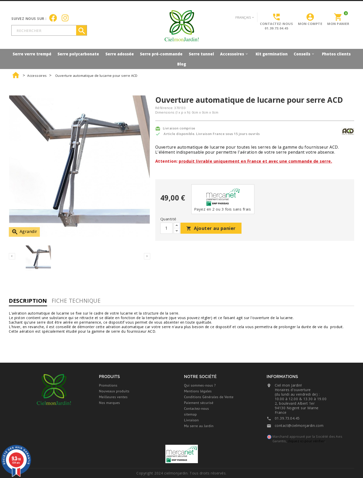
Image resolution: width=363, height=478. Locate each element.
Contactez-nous (196, 408)
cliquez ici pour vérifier (306, 441)
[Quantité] (166, 228)
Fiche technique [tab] (76, 300)
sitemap (190, 414)
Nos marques (109, 402)
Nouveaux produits (114, 391)
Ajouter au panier (211, 228)
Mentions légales (198, 391)
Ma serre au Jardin (199, 426)
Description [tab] (28, 300)
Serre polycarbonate (78, 53)
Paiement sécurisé (199, 402)
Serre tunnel (201, 53)
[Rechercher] (49, 30)
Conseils (305, 54)
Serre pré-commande (161, 53)
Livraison (191, 420)
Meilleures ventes (113, 397)
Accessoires (234, 54)
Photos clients (336, 53)
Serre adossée (119, 53)
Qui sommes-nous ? (200, 385)
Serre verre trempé (32, 53)
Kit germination (272, 53)
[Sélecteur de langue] (245, 17)
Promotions (108, 385)
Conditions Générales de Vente (208, 397)
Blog (181, 63)
